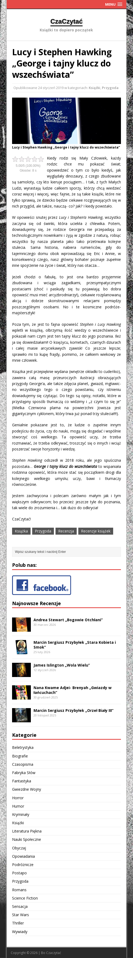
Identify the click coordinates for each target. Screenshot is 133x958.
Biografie (20, 756)
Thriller (18, 923)
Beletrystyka (23, 747)
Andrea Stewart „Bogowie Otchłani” (68, 619)
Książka (21, 531)
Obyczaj (19, 847)
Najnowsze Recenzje (36, 603)
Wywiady (19, 931)
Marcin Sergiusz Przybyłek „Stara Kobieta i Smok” (75, 645)
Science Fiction (25, 898)
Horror (18, 797)
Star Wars (20, 914)
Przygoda (110, 87)
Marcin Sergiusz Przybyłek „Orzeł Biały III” (73, 710)
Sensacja (20, 906)
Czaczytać (53, 952)
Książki (94, 87)
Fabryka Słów (23, 772)
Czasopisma (22, 764)
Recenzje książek (95, 531)
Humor (18, 806)
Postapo (19, 872)
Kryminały (20, 814)
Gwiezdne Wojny (26, 789)
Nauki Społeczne (26, 839)
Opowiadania (23, 856)
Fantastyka (21, 780)
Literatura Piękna (27, 831)
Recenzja (66, 531)
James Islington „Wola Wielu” (62, 665)
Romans (19, 889)
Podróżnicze (23, 864)
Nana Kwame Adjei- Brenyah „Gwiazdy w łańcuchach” (73, 690)
